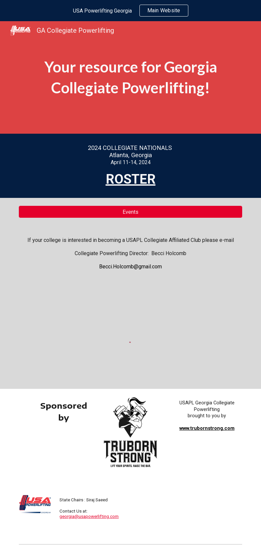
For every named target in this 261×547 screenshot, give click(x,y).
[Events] (130, 212)
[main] (130, 77)
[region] (130, 10)
